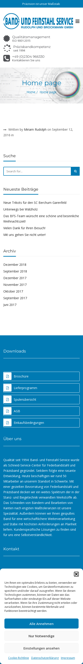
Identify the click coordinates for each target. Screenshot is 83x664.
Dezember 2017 (14, 278)
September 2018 (15, 271)
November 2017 (15, 285)
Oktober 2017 (13, 291)
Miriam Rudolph (35, 129)
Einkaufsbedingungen (24, 422)
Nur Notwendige (41, 636)
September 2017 (15, 298)
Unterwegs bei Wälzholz (20, 209)
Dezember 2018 (14, 264)
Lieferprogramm (20, 388)
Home (31, 92)
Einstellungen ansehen (41, 648)
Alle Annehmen (41, 623)
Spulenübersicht (20, 399)
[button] (76, 574)
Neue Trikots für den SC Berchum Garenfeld (34, 202)
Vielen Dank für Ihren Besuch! (24, 228)
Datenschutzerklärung (45, 658)
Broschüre (16, 376)
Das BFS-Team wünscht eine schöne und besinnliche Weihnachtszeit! (41, 218)
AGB (12, 411)
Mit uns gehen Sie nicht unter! (24, 235)
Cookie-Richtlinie (18, 658)
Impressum (68, 658)
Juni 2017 (9, 305)
